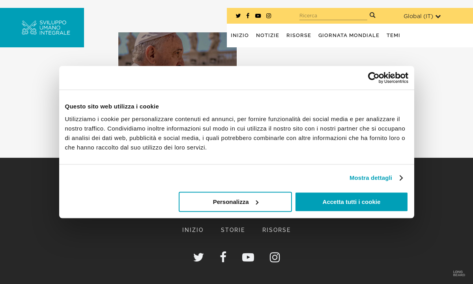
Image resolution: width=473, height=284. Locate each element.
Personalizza (235, 201)
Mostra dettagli (371, 177)
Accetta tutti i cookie (352, 201)
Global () (422, 16)
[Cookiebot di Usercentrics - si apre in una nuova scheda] (373, 78)
